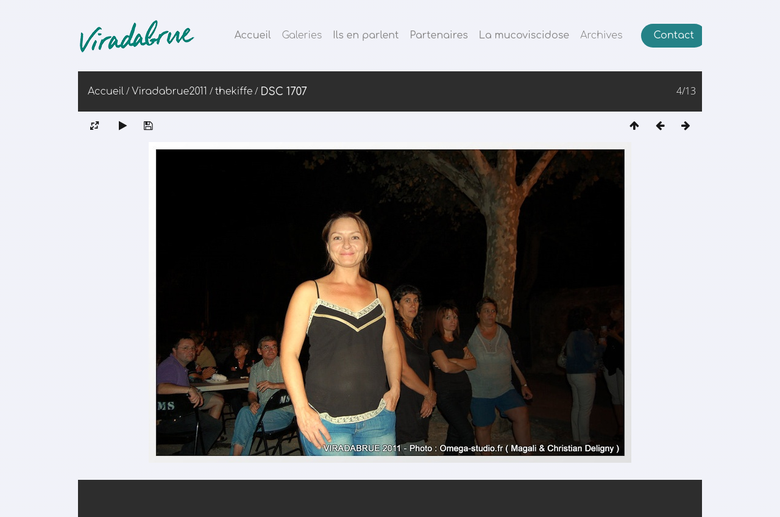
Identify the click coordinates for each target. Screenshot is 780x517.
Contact (673, 35)
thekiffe (234, 91)
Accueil (253, 35)
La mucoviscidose (524, 35)
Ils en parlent (366, 35)
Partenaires (439, 35)
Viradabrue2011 (169, 91)
